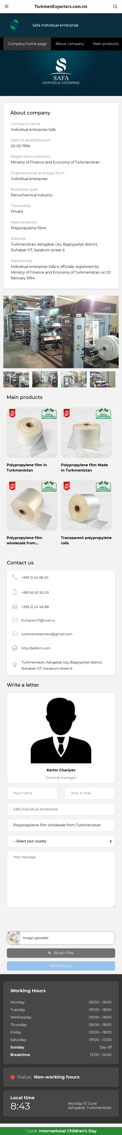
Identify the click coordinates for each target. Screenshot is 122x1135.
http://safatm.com (36, 648)
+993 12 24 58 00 (34, 577)
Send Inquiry (61, 966)
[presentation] (61, 920)
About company (69, 44)
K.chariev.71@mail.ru (38, 620)
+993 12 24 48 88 (35, 607)
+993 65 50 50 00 (35, 592)
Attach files (61, 953)
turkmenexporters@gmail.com (46, 634)
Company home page (27, 44)
